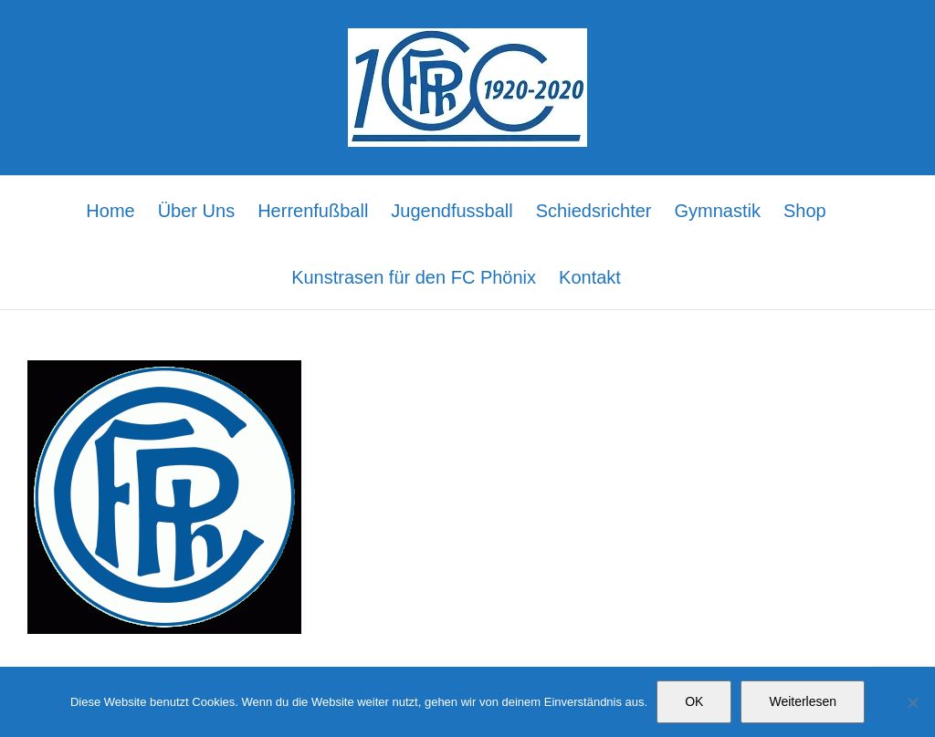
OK (694, 701)
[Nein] (912, 702)
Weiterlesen (802, 701)
